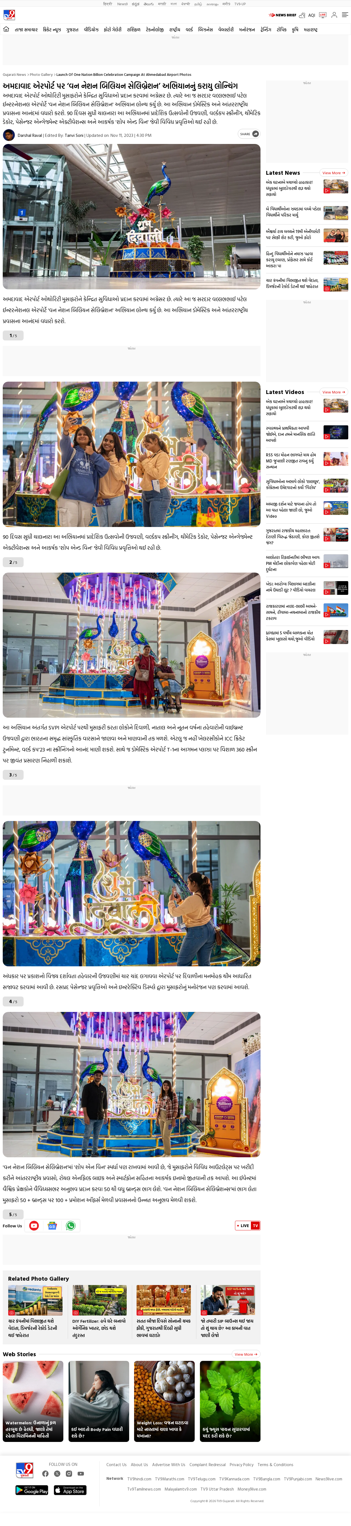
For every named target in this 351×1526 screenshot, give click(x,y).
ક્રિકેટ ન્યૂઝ (52, 29)
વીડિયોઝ (91, 29)
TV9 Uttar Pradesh (217, 1489)
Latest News (283, 172)
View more (246, 1354)
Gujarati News (14, 74)
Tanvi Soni (74, 135)
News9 (122, 3)
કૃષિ (295, 29)
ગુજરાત (72, 29)
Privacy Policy (241, 1464)
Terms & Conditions (275, 1464)
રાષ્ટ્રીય (174, 29)
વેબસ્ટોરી (226, 29)
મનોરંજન (247, 29)
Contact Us (116, 1464)
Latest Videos (285, 391)
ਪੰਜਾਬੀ (185, 3)
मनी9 (226, 3)
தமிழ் (198, 3)
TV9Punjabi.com (298, 1479)
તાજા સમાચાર (26, 29)
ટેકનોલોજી (155, 29)
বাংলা (174, 3)
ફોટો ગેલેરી (112, 29)
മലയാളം (212, 3)
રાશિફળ (133, 29)
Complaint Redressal (207, 1464)
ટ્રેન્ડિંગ (266, 29)
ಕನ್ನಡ (135, 3)
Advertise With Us (168, 1464)
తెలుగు (149, 3)
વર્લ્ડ (189, 29)
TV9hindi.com (139, 1479)
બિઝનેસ (205, 29)
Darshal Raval (30, 135)
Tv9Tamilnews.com (144, 1489)
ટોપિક (282, 29)
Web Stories (19, 1353)
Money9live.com (251, 1489)
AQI (311, 15)
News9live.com (329, 1479)
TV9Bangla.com (266, 1479)
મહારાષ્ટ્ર (311, 29)
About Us (139, 1464)
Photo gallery (41, 74)
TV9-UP (240, 3)
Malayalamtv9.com (181, 1489)
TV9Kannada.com (234, 1479)
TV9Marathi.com (169, 1479)
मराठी (162, 3)
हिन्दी (108, 3)
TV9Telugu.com (202, 1479)
